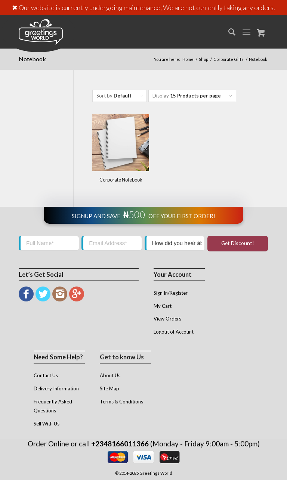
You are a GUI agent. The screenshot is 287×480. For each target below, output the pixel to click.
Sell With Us (46, 424)
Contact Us (46, 375)
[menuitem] (228, 32)
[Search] (228, 32)
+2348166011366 (120, 443)
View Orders (167, 319)
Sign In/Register (171, 293)
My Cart (163, 306)
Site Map (109, 388)
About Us (110, 375)
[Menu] (246, 32)
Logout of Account (174, 332)
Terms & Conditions (121, 402)
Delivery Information (56, 388)
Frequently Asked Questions (53, 406)
